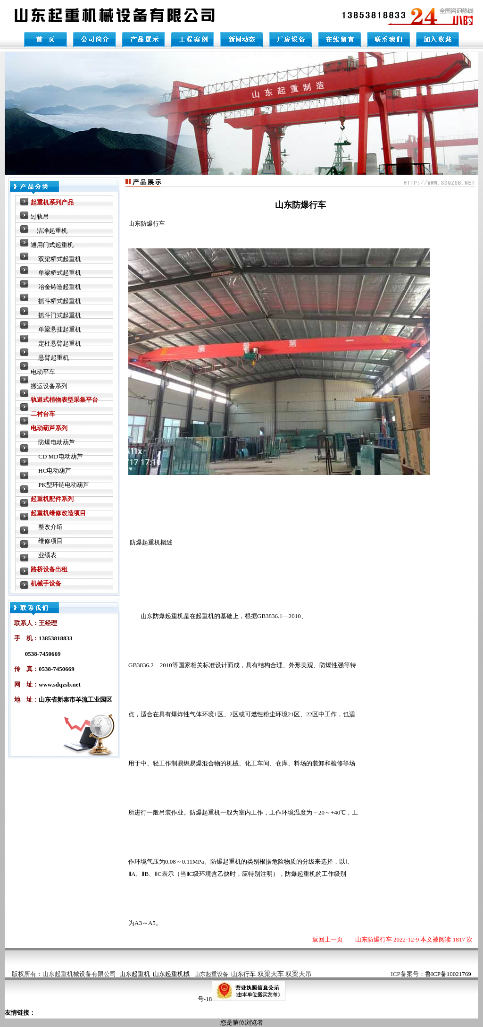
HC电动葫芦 (54, 470)
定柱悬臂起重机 (59, 343)
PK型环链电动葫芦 (63, 484)
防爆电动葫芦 (56, 442)
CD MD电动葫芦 (60, 456)
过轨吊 (40, 216)
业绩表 (47, 555)
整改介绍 (50, 526)
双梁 (285, 973)
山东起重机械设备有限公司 (79, 973)
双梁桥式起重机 (59, 259)
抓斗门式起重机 (59, 315)
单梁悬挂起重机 (59, 329)
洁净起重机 (52, 230)
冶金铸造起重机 (59, 286)
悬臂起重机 (53, 357)
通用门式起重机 (52, 244)
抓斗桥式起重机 (59, 301)
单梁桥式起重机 (59, 272)
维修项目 (50, 540)
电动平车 (43, 371)
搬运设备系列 (49, 386)
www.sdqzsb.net (60, 684)
